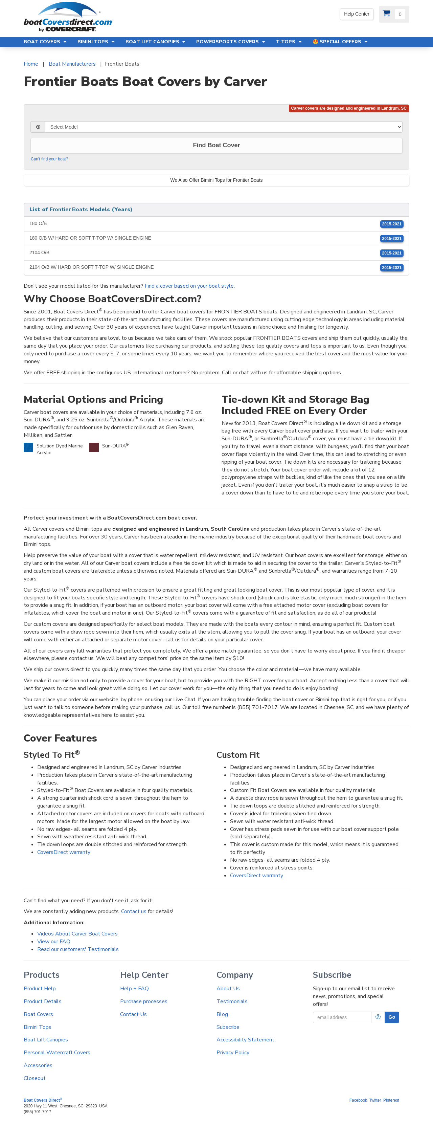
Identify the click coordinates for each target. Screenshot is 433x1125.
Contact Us (133, 1014)
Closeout (35, 1078)
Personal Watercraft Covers (57, 1052)
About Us (228, 988)
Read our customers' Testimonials (78, 949)
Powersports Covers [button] (231, 42)
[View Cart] (394, 14)
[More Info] (378, 1017)
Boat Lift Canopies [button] (156, 42)
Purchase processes (143, 1001)
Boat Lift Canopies (46, 1039)
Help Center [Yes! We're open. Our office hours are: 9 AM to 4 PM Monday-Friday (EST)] (356, 14)
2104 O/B (216, 253)
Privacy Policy (232, 1052)
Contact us (133, 911)
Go (392, 1017)
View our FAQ (53, 941)
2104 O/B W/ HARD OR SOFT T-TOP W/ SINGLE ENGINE (216, 267)
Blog (222, 1014)
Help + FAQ (134, 988)
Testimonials (232, 1001)
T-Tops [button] (289, 42)
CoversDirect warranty (63, 852)
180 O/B (216, 224)
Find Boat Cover (216, 145)
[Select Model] (224, 127)
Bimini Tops (37, 1027)
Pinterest (391, 1100)
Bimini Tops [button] (96, 42)
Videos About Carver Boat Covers (77, 934)
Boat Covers (38, 1014)
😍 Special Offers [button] (340, 42)
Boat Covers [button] (45, 42)
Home (31, 64)
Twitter (375, 1100)
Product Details (43, 1001)
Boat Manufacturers (72, 64)
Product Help (40, 988)
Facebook (358, 1100)
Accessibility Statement (245, 1039)
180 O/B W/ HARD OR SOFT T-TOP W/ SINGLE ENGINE (216, 238)
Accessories (38, 1065)
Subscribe (228, 1027)
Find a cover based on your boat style (189, 286)
